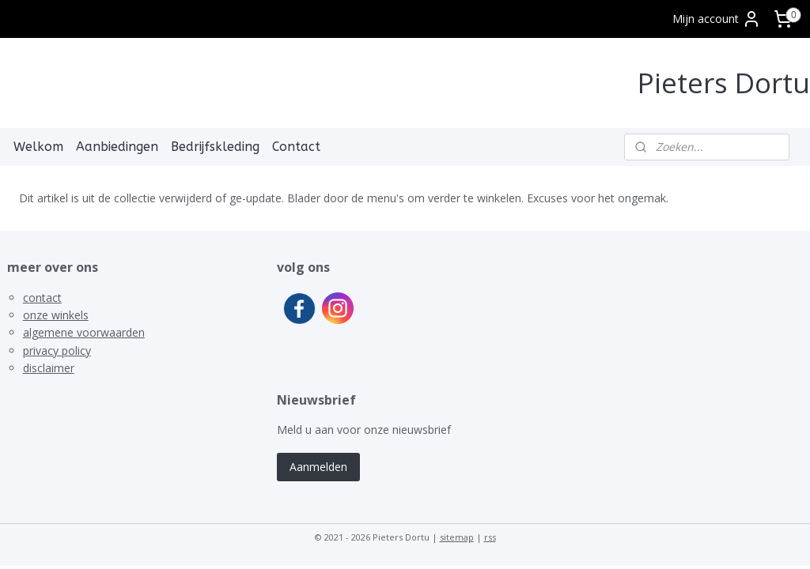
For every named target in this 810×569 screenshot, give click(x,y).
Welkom (38, 146)
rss (490, 537)
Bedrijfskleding (215, 146)
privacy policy (57, 350)
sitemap (457, 537)
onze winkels (56, 314)
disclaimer (48, 367)
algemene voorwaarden (84, 332)
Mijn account (716, 18)
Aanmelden (318, 466)
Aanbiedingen (117, 146)
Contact (296, 146)
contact (42, 297)
